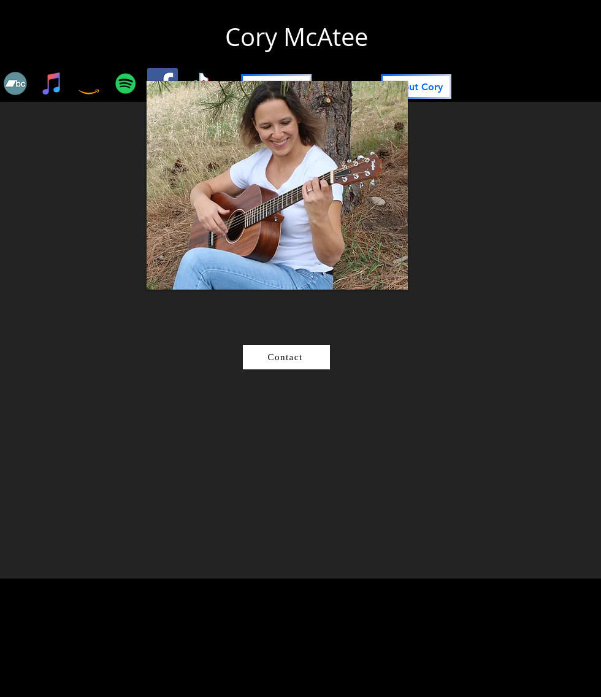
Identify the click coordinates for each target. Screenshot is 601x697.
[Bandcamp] (15, 83)
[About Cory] (416, 86)
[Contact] (286, 357)
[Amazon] (89, 83)
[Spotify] (125, 83)
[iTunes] (52, 83)
